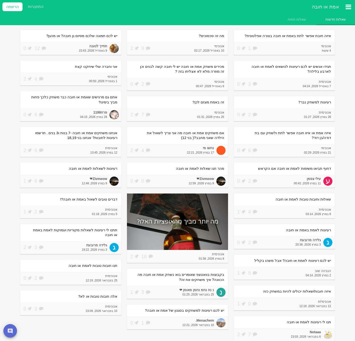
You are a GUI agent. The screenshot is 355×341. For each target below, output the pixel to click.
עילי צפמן (314, 179)
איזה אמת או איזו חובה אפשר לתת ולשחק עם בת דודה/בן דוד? (293, 135)
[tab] (335, 19)
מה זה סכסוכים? (211, 36)
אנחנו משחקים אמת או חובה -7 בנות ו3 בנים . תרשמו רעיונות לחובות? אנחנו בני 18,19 (76, 135)
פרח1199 (100, 112)
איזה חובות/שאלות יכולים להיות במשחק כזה (297, 291)
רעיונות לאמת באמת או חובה (308, 230)
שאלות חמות (297, 19)
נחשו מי (208, 148)
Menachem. (205, 320)
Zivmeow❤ (205, 179)
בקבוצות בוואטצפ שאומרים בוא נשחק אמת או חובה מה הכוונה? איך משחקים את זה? (180, 277)
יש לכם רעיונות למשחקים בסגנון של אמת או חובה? (184, 310)
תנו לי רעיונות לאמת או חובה (309, 322)
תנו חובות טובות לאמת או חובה (93, 266)
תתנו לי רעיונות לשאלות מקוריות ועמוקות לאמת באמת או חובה (75, 232)
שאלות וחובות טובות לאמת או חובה (303, 199)
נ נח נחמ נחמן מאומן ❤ (196, 290)
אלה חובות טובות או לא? (97, 296)
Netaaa (315, 332)
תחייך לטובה (98, 46)
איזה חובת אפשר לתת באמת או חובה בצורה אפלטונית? (288, 36)
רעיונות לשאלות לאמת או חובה (93, 168)
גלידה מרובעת (310, 240)
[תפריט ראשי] (348, 7)
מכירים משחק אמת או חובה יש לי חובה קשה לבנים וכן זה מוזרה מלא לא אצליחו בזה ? (182, 69)
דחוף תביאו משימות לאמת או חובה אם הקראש (294, 168)
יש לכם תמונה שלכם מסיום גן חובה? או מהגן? (81, 36)
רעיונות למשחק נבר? (314, 102)
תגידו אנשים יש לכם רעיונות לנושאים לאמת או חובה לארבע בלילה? (291, 69)
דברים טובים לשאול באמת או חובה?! (88, 199)
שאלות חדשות (335, 19)
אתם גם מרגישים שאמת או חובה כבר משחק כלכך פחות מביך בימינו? (74, 99)
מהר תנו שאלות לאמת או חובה (200, 168)
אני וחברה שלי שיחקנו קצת (96, 66)
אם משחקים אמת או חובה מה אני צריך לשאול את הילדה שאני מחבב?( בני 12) (185, 135)
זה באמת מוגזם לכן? (208, 102)
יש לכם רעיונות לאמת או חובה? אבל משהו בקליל (292, 260)
